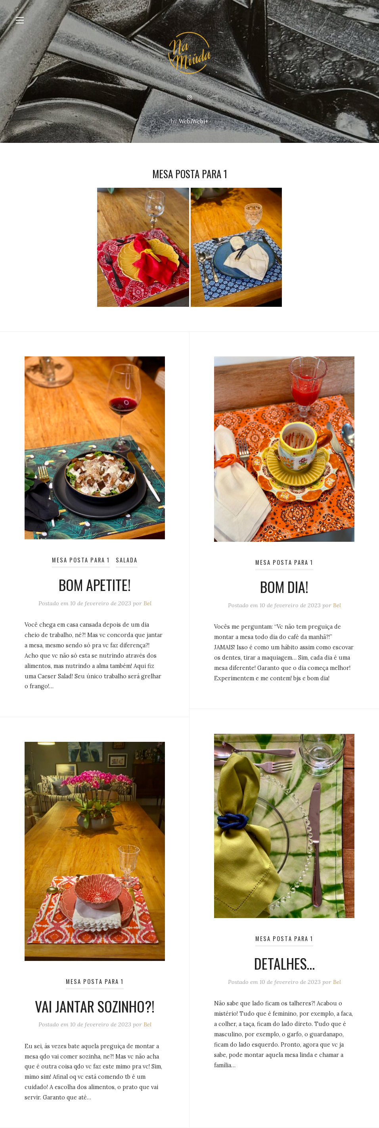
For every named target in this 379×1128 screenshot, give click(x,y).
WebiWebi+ (194, 121)
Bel (147, 603)
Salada (127, 560)
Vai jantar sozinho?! (95, 1005)
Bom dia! (284, 586)
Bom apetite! (95, 584)
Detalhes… (284, 963)
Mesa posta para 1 (81, 560)
